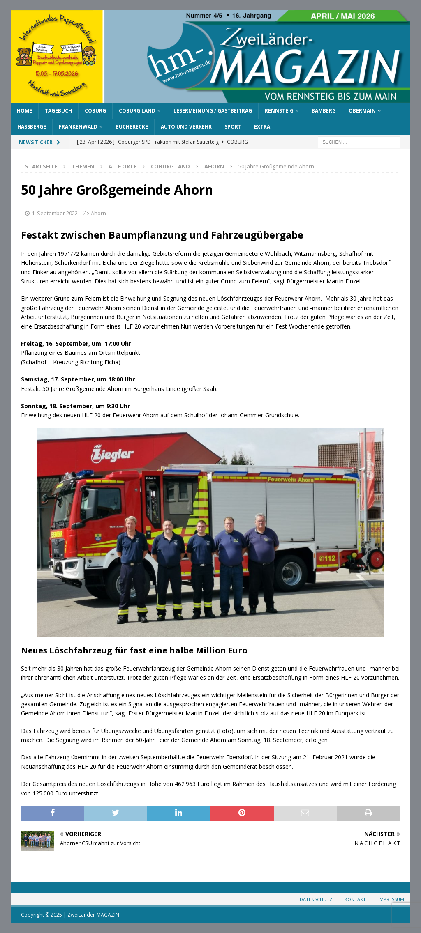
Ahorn (98, 213)
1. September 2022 (55, 213)
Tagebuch (58, 110)
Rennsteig (279, 110)
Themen (83, 166)
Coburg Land (137, 110)
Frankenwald (78, 126)
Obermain (362, 110)
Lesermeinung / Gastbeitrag (212, 110)
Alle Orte (122, 166)
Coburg (95, 110)
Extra (262, 126)
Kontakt (355, 899)
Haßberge (31, 126)
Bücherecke (132, 126)
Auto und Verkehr (186, 126)
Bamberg (324, 110)
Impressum (391, 899)
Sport (232, 126)
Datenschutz (316, 899)
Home (24, 110)
